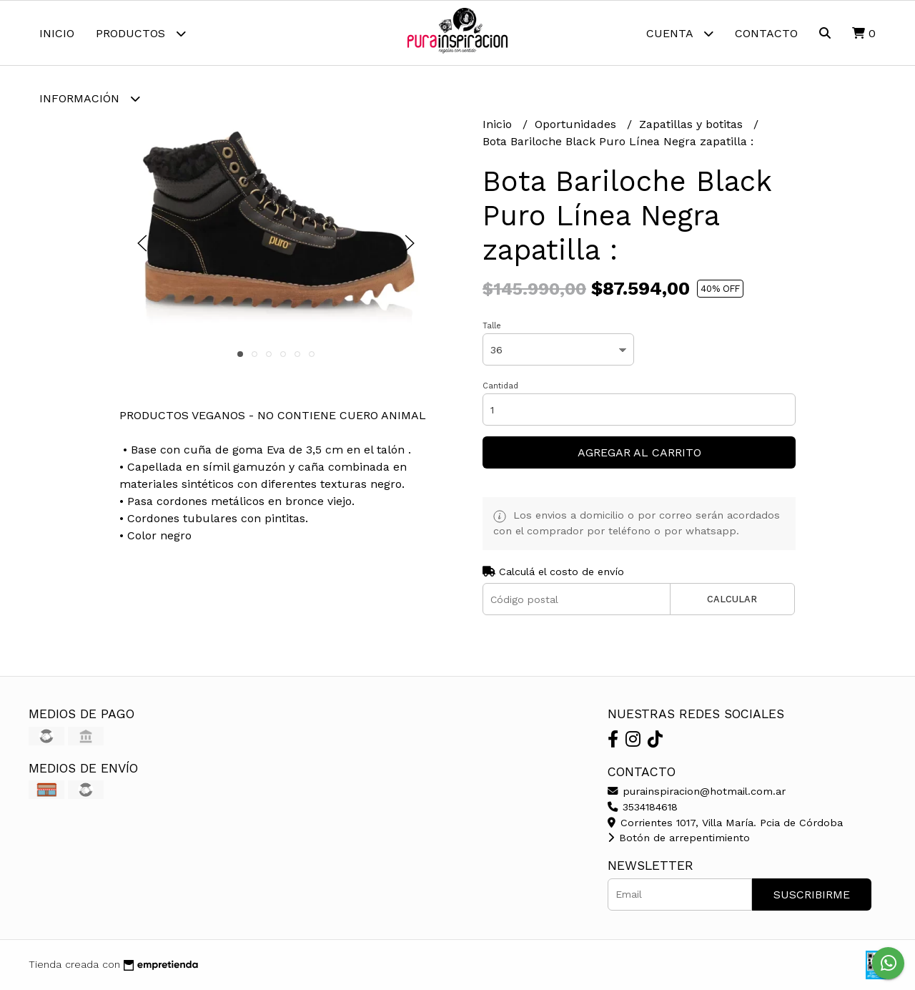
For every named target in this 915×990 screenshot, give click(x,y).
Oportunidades (577, 124)
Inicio (56, 33)
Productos (141, 33)
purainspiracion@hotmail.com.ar (697, 791)
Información (89, 98)
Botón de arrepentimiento (679, 837)
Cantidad (500, 386)
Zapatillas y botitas (692, 124)
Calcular (732, 599)
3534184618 (643, 807)
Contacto (766, 33)
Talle (492, 325)
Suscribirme (811, 894)
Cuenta (679, 33)
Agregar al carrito (639, 452)
